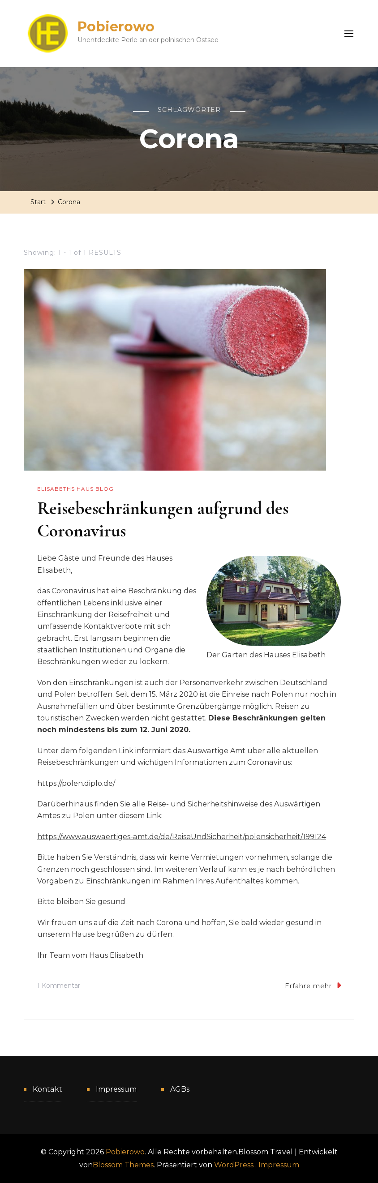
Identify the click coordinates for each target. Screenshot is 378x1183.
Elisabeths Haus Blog (75, 488)
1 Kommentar (58, 986)
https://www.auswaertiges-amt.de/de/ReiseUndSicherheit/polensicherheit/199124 (181, 836)
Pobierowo (116, 26)
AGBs (179, 1089)
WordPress (233, 1165)
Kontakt (47, 1089)
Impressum (116, 1089)
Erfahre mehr (313, 985)
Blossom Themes (123, 1165)
